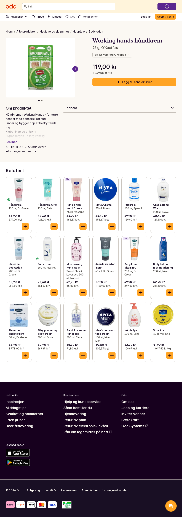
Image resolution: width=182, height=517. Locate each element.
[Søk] (25, 6)
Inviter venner (133, 414)
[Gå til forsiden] (11, 6)
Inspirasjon (15, 402)
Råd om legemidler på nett (87, 432)
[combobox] (71, 6)
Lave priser (15, 420)
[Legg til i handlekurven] (25, 226)
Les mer (11, 141)
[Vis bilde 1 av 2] (39, 100)
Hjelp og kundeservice (82, 402)
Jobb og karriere (135, 408)
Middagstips (16, 408)
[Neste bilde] (75, 69)
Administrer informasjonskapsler (104, 490)
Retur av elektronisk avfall (85, 426)
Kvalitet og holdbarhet (24, 414)
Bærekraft (130, 420)
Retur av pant (74, 420)
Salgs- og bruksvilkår (41, 490)
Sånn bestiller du (77, 408)
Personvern (69, 490)
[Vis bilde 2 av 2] (41, 100)
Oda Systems (135, 426)
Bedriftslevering (19, 426)
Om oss (127, 402)
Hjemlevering (74, 414)
